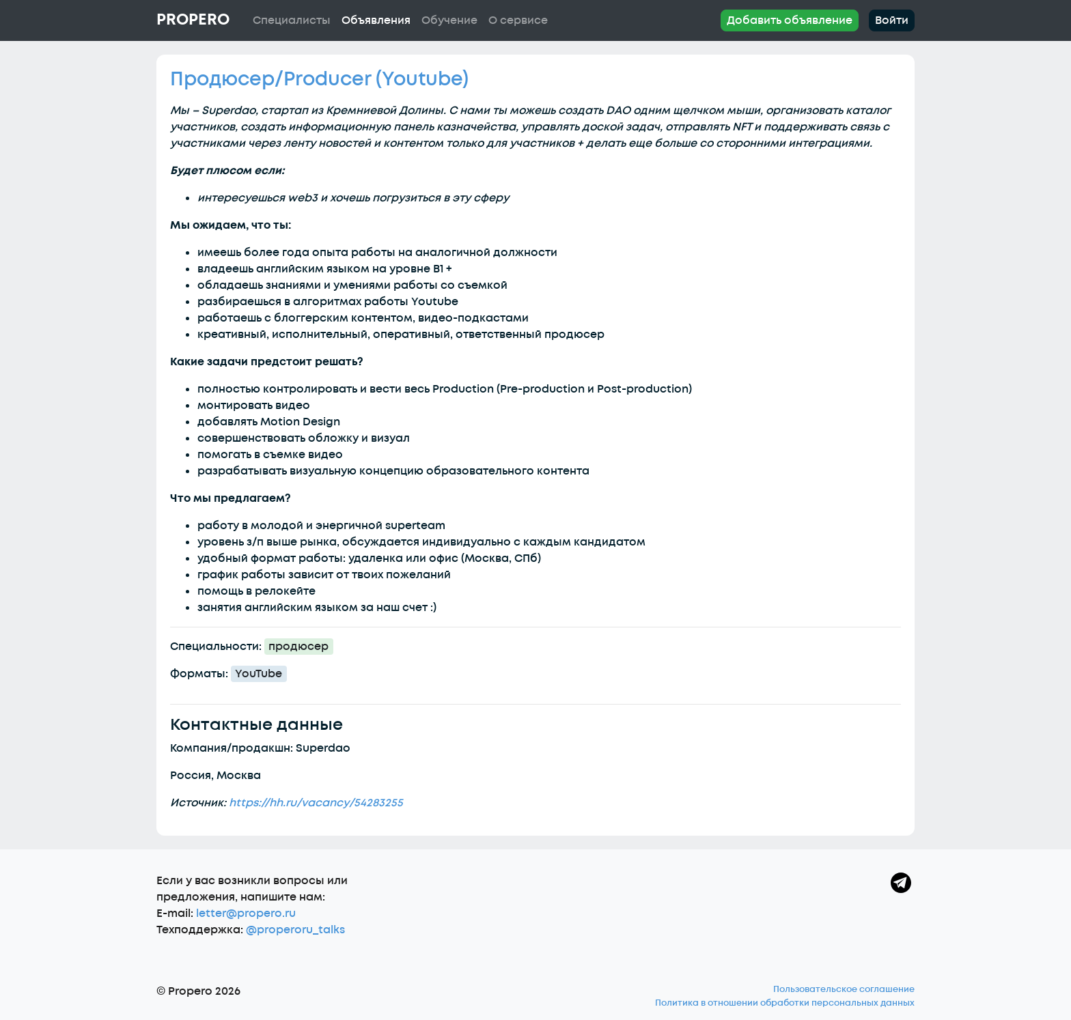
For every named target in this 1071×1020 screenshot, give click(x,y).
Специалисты (292, 20)
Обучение (449, 20)
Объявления (376, 20)
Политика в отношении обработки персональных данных (785, 1003)
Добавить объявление (789, 20)
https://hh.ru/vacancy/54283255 (316, 802)
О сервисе (518, 20)
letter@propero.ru (246, 913)
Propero (193, 20)
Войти (891, 20)
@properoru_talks (295, 929)
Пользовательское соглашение (844, 989)
